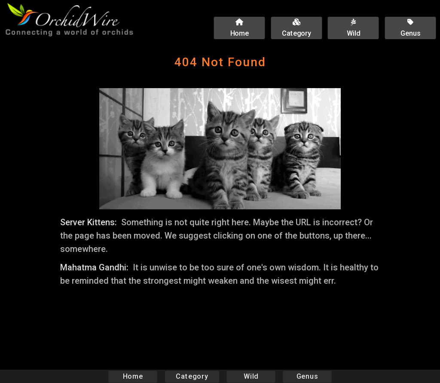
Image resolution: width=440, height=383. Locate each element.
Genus (307, 376)
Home (133, 376)
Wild (251, 376)
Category (192, 376)
